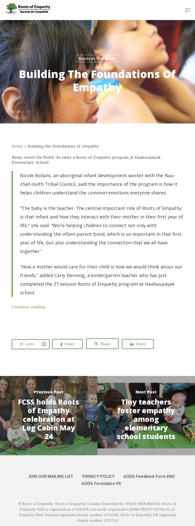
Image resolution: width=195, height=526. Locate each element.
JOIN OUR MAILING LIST (50, 476)
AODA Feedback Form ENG (149, 476)
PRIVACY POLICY (98, 476)
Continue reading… (30, 307)
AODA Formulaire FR (101, 483)
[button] (187, 10)
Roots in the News (97, 58)
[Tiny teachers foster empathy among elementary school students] (146, 415)
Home (17, 146)
